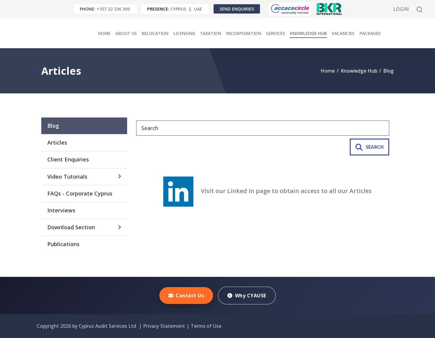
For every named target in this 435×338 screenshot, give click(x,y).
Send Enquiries (237, 9)
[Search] (262, 128)
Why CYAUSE (246, 295)
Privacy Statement (164, 326)
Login (401, 9)
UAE (198, 9)
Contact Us (186, 295)
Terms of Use (206, 326)
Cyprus (178, 9)
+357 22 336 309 (113, 9)
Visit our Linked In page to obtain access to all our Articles (267, 191)
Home (328, 70)
